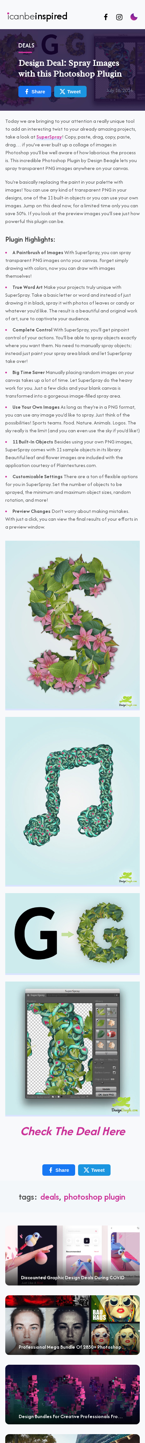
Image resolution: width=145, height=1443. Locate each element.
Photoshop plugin (94, 1196)
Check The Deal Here (72, 1130)
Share (34, 91)
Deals (26, 45)
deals (49, 1196)
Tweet (70, 91)
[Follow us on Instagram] (119, 17)
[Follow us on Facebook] (106, 17)
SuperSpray (49, 136)
